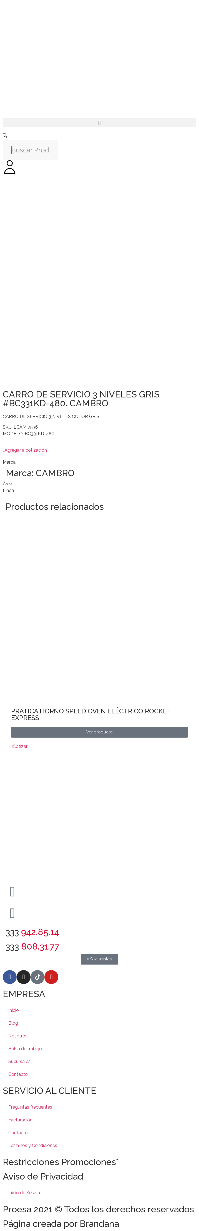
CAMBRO (55, 473)
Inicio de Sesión (24, 1192)
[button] (99, 122)
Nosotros (17, 1036)
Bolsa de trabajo (25, 1048)
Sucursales (19, 1061)
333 (32, 932)
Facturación (20, 1120)
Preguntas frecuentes (30, 1107)
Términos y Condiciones (32, 1145)
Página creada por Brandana (61, 1223)
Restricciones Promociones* (61, 1162)
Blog (13, 1023)
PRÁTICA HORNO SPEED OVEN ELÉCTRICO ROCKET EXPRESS (91, 714)
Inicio (13, 1010)
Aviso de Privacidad (43, 1176)
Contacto (18, 1074)
